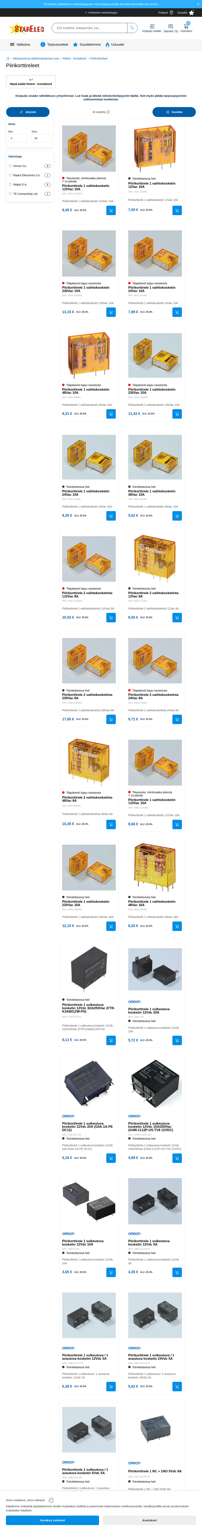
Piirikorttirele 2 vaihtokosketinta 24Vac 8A (154, 699)
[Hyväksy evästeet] (52, 1520)
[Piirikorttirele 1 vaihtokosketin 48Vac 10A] (89, 356)
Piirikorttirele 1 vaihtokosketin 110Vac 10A (86, 187)
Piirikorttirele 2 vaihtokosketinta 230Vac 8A (88, 699)
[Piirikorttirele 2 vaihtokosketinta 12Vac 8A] (155, 560)
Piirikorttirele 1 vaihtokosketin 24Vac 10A (152, 289)
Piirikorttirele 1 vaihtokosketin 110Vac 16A (152, 804)
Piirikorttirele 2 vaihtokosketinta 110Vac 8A (88, 596)
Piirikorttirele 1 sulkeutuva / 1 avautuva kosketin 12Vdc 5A (85, 1366)
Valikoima (23, 44)
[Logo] (26, 28)
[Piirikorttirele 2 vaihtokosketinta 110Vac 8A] (89, 560)
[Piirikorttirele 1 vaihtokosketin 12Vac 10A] (155, 148)
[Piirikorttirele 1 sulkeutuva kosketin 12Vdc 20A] (155, 973)
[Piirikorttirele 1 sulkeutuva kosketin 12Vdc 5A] (155, 1209)
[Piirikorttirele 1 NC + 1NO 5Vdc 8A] (155, 1439)
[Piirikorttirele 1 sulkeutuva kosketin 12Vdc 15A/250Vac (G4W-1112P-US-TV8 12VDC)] (155, 1088)
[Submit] (110, 210)
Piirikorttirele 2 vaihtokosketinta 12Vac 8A (154, 596)
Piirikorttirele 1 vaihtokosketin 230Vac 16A (86, 906)
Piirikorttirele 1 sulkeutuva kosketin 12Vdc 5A (149, 1251)
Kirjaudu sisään (151, 31)
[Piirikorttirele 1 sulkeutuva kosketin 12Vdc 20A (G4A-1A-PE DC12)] (89, 1088)
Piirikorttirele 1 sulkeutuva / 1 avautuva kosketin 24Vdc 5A (152, 1366)
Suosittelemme (90, 44)
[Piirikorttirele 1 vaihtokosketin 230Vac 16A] (89, 870)
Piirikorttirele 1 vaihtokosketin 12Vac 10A (152, 185)
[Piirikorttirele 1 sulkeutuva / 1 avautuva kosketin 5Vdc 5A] (89, 1439)
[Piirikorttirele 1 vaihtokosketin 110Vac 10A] (89, 148)
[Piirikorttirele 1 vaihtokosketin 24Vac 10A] (155, 254)
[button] (108, 112)
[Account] (152, 26)
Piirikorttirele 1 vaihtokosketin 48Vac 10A (86, 392)
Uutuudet (117, 44)
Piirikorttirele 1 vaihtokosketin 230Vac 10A (86, 289)
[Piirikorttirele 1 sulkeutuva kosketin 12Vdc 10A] (89, 1209)
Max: (41, 136)
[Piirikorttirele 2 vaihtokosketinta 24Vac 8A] (155, 663)
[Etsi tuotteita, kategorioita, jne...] (132, 28)
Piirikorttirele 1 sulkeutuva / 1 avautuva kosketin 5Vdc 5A (85, 1480)
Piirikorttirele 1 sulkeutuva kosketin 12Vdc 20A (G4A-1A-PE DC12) (88, 1132)
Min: (18, 136)
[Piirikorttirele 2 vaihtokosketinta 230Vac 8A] (89, 663)
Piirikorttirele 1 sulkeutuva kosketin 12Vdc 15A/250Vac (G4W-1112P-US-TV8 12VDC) (151, 1131)
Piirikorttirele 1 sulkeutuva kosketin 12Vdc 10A (83, 1251)
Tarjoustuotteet (57, 44)
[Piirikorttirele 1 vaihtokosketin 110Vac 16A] (155, 765)
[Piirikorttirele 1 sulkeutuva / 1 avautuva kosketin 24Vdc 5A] (155, 1324)
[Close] (198, 4)
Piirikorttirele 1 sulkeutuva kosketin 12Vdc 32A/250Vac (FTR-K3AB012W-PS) (89, 1012)
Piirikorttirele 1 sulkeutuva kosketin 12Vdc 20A (149, 1014)
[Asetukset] (149, 1520)
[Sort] (28, 112)
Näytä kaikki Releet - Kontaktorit (31, 82)
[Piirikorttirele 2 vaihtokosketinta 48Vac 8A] (89, 765)
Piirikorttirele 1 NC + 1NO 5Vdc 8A (153, 1481)
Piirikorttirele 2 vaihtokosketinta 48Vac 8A (88, 802)
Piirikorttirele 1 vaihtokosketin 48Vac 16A (152, 906)
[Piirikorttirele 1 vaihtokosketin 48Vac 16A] (155, 870)
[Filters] (174, 112)
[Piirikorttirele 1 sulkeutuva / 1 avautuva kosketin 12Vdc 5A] (89, 1324)
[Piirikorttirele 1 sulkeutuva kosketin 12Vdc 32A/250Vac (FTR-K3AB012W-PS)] (89, 973)
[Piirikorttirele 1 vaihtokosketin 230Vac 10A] (89, 254)
